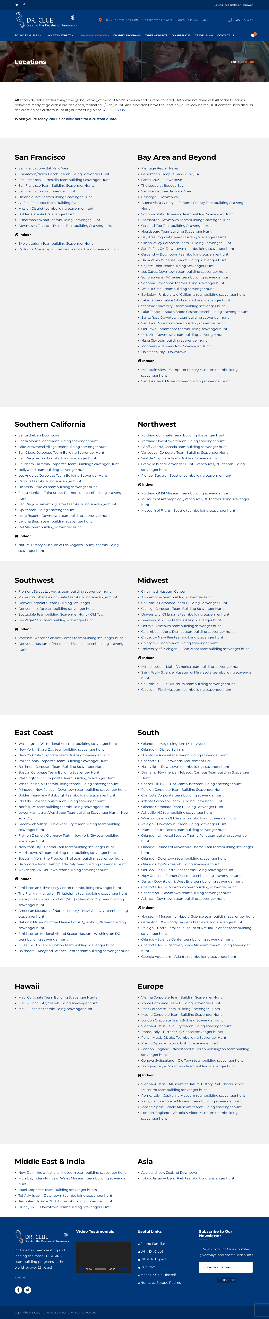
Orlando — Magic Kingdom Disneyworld (174, 744)
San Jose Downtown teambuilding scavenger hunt (183, 323)
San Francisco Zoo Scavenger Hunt (46, 191)
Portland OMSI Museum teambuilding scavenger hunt (186, 493)
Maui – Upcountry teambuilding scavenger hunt (58, 1003)
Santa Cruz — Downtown (161, 180)
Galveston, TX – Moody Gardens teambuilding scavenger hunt (191, 922)
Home (232, 61)
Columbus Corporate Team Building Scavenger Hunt (184, 603)
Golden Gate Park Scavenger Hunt (46, 214)
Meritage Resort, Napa (159, 168)
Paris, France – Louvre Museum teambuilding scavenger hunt (191, 1101)
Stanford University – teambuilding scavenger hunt (183, 306)
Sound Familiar (152, 1244)
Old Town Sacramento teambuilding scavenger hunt (184, 329)
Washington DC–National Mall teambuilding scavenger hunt (67, 744)
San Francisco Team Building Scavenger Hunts (56, 185)
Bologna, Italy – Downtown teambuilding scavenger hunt (188, 1066)
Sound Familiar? (27, 35)
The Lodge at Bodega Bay (162, 185)
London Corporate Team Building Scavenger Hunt (182, 1020)
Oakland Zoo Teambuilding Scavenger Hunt (177, 226)
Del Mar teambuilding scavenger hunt (49, 527)
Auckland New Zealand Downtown (169, 1173)
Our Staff (147, 1267)
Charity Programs (127, 35)
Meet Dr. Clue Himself (158, 1275)
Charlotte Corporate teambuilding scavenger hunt (182, 795)
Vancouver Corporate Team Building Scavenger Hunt (184, 452)
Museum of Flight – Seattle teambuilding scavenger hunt (188, 510)
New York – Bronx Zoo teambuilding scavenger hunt (61, 749)
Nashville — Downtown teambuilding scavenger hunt (185, 767)
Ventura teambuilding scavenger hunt (49, 481)
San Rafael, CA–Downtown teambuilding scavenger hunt (187, 249)
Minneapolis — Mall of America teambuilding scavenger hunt (191, 667)
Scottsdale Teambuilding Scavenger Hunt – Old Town (62, 614)
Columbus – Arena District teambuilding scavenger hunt (187, 632)
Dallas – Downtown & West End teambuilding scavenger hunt (192, 881)
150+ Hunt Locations (94, 35)
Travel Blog (204, 35)
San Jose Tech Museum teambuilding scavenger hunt (185, 381)
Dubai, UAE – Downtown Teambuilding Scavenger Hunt (64, 1207)
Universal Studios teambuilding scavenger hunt (57, 487)
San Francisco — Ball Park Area (43, 168)
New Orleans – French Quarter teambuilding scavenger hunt (191, 876)
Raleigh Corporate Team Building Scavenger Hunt (182, 790)
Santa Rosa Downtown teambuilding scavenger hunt (185, 317)
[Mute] (120, 1269)
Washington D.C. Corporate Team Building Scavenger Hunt (66, 778)
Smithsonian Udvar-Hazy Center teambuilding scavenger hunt (69, 888)
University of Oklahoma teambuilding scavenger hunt (185, 614)
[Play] (81, 1269)
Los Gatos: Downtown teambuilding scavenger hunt (184, 272)
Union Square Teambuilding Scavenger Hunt (55, 197)
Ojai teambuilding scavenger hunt (46, 510)
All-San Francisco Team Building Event (49, 203)
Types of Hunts (156, 35)
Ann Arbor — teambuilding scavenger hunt (176, 597)
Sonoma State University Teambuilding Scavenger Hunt (187, 214)
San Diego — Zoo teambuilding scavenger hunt (57, 458)
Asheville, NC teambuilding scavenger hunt (176, 813)
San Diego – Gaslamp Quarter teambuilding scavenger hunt (67, 504)
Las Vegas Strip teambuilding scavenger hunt (55, 620)
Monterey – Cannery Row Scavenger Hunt (175, 346)
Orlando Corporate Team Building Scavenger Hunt (182, 807)
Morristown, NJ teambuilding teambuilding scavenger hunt (67, 853)
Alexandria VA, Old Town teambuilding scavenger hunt (63, 870)
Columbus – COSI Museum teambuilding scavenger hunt (188, 684)
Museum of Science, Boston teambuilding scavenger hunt (66, 945)
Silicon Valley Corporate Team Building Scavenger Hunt (186, 243)
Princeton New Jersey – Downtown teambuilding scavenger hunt (72, 790)
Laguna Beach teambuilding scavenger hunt (55, 521)
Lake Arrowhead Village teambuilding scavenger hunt (62, 447)
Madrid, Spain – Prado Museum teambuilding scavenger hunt (191, 1107)
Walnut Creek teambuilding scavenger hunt (177, 289)
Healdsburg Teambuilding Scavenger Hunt (176, 231)
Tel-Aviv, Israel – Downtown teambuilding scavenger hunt (65, 1195)
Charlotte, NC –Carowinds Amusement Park (176, 761)
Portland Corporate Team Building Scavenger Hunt (183, 435)
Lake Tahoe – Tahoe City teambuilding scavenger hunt (185, 300)
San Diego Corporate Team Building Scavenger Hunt (61, 452)
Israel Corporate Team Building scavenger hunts (57, 1190)
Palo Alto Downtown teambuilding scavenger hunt (183, 335)
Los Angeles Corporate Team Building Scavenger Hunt (62, 475)
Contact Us (225, 35)
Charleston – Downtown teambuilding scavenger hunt (186, 893)
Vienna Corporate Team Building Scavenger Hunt (181, 997)
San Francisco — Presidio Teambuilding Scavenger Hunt (64, 180)
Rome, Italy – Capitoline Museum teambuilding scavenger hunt (193, 1095)
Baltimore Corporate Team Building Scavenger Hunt (61, 767)
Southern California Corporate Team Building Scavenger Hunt (68, 464)
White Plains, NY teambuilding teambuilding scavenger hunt (68, 784)
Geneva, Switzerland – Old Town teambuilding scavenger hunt (192, 1060)
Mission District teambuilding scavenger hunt (56, 208)
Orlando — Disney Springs (162, 749)
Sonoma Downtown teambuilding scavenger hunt (182, 283)
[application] (103, 1257)
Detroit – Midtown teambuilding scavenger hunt (181, 626)
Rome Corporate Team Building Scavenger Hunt (180, 1003)
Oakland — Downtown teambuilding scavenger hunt (184, 254)
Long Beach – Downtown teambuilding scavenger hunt (64, 516)
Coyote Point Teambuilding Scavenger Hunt (177, 266)
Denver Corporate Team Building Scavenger (54, 603)
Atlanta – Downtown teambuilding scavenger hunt (183, 899)
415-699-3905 (244, 20)
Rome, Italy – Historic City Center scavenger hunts (182, 1032)
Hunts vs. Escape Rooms (160, 1283)
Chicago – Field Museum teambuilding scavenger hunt (186, 690)
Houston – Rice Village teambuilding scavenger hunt (184, 755)
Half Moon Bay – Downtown (163, 352)
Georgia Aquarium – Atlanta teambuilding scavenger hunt (188, 957)
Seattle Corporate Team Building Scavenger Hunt (181, 458)
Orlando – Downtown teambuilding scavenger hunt (183, 858)
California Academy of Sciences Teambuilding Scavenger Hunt (69, 249)
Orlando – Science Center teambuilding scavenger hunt (187, 939)
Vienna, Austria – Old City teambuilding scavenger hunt (186, 1026)
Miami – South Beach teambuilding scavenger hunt (183, 830)
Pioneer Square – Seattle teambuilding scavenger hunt (186, 475)
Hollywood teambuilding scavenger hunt (52, 470)
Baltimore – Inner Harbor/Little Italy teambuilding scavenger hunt (72, 864)
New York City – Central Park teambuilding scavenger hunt (66, 847)
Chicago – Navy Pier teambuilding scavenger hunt (182, 637)
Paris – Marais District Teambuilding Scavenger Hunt (183, 1038)
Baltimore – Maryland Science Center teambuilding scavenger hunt (73, 951)
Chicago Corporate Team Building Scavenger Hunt (182, 609)
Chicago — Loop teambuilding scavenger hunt (179, 643)
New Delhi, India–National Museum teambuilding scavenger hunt (72, 1173)
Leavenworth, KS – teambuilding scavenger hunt (181, 620)
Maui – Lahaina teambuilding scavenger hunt (55, 1009)
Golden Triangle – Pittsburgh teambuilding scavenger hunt (66, 795)
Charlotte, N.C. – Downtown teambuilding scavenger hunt (188, 887)
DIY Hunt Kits (181, 35)
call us (54, 119)
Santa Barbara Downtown (39, 435)
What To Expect (59, 35)
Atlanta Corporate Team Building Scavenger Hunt (181, 801)
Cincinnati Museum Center (163, 591)
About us (20, 1277)
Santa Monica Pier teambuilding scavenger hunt (58, 441)
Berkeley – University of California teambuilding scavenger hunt (193, 295)
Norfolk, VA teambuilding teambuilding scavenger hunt (64, 807)
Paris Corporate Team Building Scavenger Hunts (180, 1009)
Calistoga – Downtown (159, 197)
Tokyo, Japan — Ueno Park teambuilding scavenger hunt (187, 1178)
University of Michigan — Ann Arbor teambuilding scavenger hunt (195, 649)
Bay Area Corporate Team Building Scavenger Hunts (183, 237)
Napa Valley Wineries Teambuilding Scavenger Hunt (184, 260)
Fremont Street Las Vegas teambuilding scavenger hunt (64, 591)
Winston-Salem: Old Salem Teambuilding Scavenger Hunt (188, 818)
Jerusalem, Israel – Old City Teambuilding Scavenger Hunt (65, 1201)
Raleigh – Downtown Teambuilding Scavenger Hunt (184, 824)
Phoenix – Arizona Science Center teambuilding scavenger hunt (70, 638)
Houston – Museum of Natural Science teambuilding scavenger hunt (197, 916)
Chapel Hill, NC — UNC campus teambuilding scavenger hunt (191, 784)
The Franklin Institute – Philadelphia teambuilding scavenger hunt (72, 893)
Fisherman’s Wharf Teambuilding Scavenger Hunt (59, 220)
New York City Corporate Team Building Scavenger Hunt (64, 755)
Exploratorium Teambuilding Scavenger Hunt (55, 243)
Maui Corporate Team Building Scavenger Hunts (57, 997)
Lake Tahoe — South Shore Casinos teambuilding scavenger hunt (195, 312)
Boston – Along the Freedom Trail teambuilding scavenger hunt (70, 858)
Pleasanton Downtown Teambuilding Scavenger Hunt (185, 220)
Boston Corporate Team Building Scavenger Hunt (58, 772)
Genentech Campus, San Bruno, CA (170, 174)
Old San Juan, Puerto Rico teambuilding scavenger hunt (187, 870)
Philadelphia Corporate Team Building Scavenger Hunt (63, 761)
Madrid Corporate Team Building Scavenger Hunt (181, 1015)
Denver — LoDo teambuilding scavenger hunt (56, 609)
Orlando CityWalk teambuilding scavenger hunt (180, 864)
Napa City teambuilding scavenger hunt (174, 340)
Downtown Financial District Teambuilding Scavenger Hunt (67, 226)
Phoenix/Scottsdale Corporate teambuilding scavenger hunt (68, 597)
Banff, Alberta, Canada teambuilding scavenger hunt (184, 447)
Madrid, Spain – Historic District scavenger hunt (180, 1043)
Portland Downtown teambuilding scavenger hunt (183, 441)
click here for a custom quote (91, 119)
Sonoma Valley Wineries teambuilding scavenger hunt (186, 277)
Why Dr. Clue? (151, 1251)
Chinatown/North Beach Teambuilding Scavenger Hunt (64, 174)
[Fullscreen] (126, 1269)
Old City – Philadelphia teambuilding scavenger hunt (61, 801)
